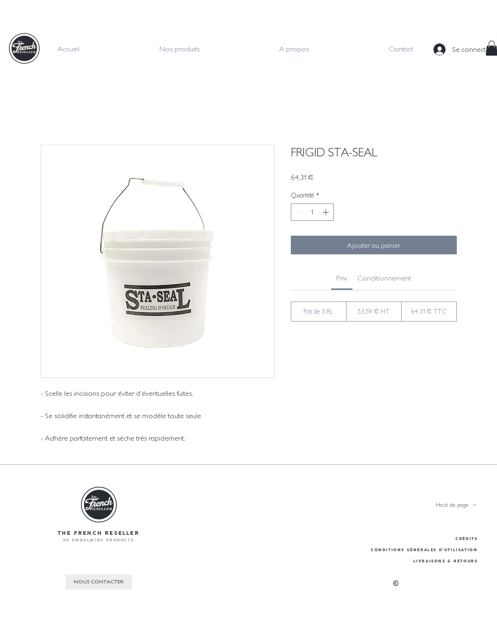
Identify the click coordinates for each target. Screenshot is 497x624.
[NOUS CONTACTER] (98, 582)
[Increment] (326, 212)
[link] (341, 277)
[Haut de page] (456, 505)
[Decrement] (298, 212)
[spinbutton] (312, 212)
